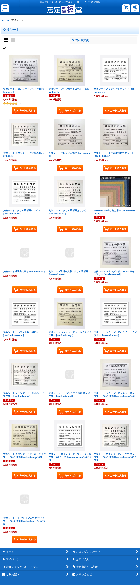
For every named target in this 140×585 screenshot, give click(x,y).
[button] (5, 8)
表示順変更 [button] (80, 40)
